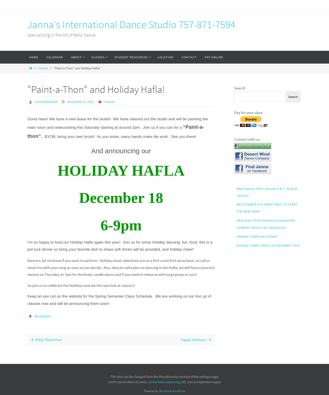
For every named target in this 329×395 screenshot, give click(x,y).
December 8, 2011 (80, 101)
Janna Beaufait (46, 101)
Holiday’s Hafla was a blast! (258, 236)
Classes (43, 68)
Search (239, 88)
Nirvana (164, 390)
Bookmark (42, 316)
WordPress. (179, 390)
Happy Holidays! (196, 339)
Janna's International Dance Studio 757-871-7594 (131, 24)
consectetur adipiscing (164, 381)
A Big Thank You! (45, 339)
